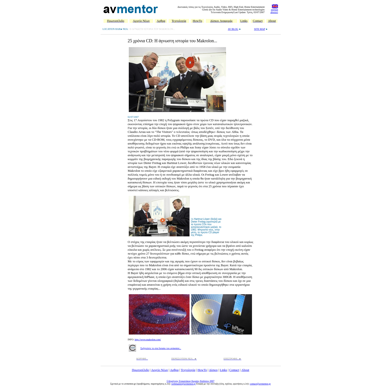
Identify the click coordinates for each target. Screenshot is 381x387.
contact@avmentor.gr (260, 383)
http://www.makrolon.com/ (148, 339)
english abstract (274, 11)
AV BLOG (233, 29)
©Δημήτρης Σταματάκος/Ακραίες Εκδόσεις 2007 (190, 381)
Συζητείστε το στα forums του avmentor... (160, 348)
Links (223, 370)
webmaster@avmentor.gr (183, 383)
